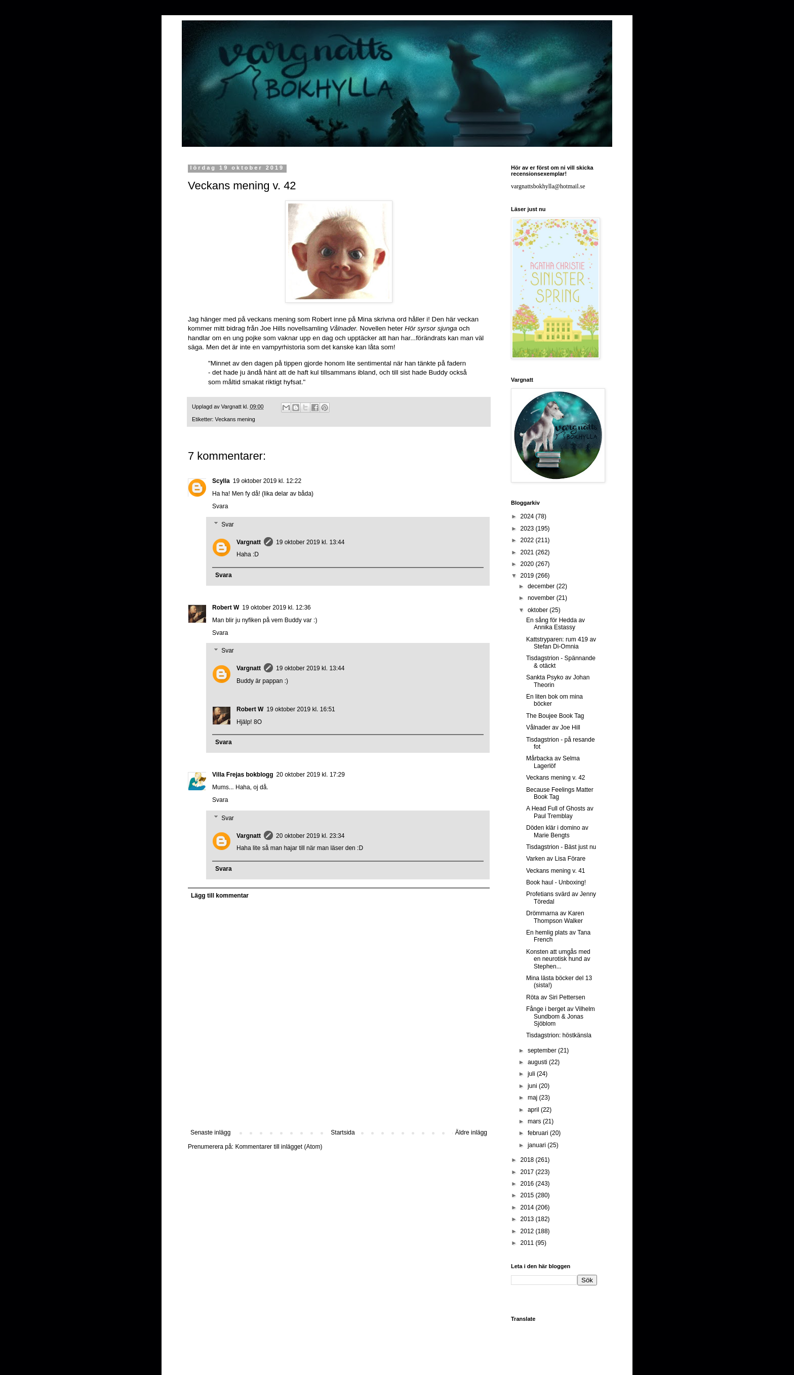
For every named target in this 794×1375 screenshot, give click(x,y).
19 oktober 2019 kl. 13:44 (310, 542)
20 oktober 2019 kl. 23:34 (310, 835)
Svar (227, 524)
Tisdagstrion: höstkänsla (558, 1035)
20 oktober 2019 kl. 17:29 (310, 774)
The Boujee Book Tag (555, 715)
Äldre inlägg (471, 1132)
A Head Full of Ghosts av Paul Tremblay (559, 812)
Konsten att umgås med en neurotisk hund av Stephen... (558, 959)
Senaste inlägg (210, 1132)
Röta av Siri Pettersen (555, 997)
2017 (528, 1172)
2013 (528, 1219)
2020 (528, 564)
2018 (528, 1159)
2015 (528, 1195)
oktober (538, 610)
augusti (538, 1062)
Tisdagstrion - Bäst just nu (561, 847)
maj (533, 1097)
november (542, 597)
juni (533, 1085)
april (534, 1109)
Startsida (342, 1132)
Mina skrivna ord (382, 319)
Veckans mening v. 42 (555, 777)
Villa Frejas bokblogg (242, 774)
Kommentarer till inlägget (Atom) (278, 1146)
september (543, 1050)
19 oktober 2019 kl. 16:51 (300, 709)
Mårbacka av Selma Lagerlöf (553, 762)
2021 (528, 552)
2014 (528, 1207)
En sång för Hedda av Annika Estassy (555, 624)
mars (535, 1121)
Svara (220, 506)
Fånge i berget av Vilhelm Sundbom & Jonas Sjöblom (560, 1016)
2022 (528, 540)
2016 (528, 1183)
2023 (528, 528)
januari (537, 1145)
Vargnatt (248, 542)
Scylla (221, 480)
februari (539, 1133)
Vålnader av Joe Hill (553, 727)
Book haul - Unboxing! (556, 882)
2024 (528, 516)
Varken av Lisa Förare (555, 858)
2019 (528, 575)
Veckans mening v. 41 (555, 870)
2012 (528, 1231)
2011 (528, 1242)
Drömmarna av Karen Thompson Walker (555, 917)
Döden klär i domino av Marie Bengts (557, 831)
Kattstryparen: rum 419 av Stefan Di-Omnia (561, 643)
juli (532, 1073)
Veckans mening (235, 419)
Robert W (225, 607)
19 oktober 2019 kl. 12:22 (267, 480)
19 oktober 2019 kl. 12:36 (276, 607)
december (542, 586)
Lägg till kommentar (220, 895)
